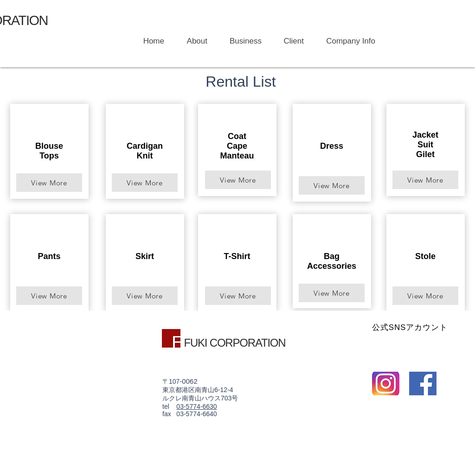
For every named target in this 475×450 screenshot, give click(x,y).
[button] (241, 41)
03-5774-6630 (196, 406)
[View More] (49, 182)
